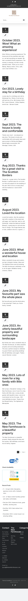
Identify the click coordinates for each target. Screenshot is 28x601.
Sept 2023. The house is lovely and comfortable (12, 128)
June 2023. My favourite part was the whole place (13, 294)
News (22, 537)
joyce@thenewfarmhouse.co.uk (14, 6)
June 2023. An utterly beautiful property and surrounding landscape (12, 332)
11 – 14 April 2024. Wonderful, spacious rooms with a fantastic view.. (12, 491)
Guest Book (22, 533)
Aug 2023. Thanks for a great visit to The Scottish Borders (13, 170)
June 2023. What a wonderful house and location (14, 253)
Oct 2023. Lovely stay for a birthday (13, 90)
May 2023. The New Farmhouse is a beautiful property (13, 428)
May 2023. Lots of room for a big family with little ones (13, 379)
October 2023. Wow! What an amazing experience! (11, 45)
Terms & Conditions (7, 580)
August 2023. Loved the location (13, 211)
